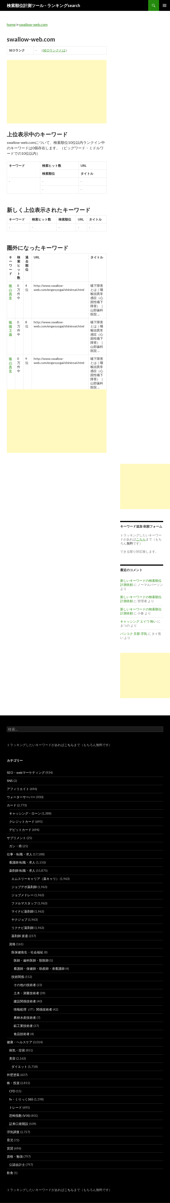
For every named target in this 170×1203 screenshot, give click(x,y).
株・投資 (13, 1083)
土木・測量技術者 (26, 993)
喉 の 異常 (10, 292)
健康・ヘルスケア (19, 1042)
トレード (15, 1107)
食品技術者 (22, 1034)
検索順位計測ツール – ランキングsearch (43, 5)
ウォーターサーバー (21, 797)
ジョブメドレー (22, 895)
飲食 (10, 1173)
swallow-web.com (33, 24)
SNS (10, 781)
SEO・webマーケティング (26, 772)
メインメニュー (164, 5)
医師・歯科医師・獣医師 (31, 960)
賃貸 (10, 1148)
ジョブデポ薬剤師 (24, 887)
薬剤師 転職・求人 (22, 870)
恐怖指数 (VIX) (19, 1115)
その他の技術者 (25, 985)
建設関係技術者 (25, 1001)
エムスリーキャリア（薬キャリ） (35, 879)
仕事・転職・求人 (19, 854)
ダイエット (19, 1066)
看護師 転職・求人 (22, 862)
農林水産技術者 (25, 1017)
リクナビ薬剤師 (22, 928)
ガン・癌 (15, 846)
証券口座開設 (18, 1124)
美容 (12, 1058)
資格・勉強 (15, 1156)
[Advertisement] (57, 91)
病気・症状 (17, 1050)
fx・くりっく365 (21, 1099)
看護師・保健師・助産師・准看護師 (39, 968)
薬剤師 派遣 (19, 936)
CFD (12, 1091)
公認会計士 (17, 1164)
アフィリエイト (18, 789)
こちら (69, 745)
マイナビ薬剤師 (22, 911)
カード (11, 805)
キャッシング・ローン (25, 813)
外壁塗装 (13, 1075)
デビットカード (20, 830)
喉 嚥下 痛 (10, 328)
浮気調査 (13, 1132)
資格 (12, 944)
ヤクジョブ (19, 919)
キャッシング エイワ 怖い (138, 621)
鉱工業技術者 (23, 1026)
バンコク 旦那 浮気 (133, 634)
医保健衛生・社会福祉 (27, 952)
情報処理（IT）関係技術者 (33, 1009)
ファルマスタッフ (24, 903)
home (11, 24)
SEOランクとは (54, 50)
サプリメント (16, 838)
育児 (10, 1140)
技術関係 (17, 977)
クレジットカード (22, 821)
